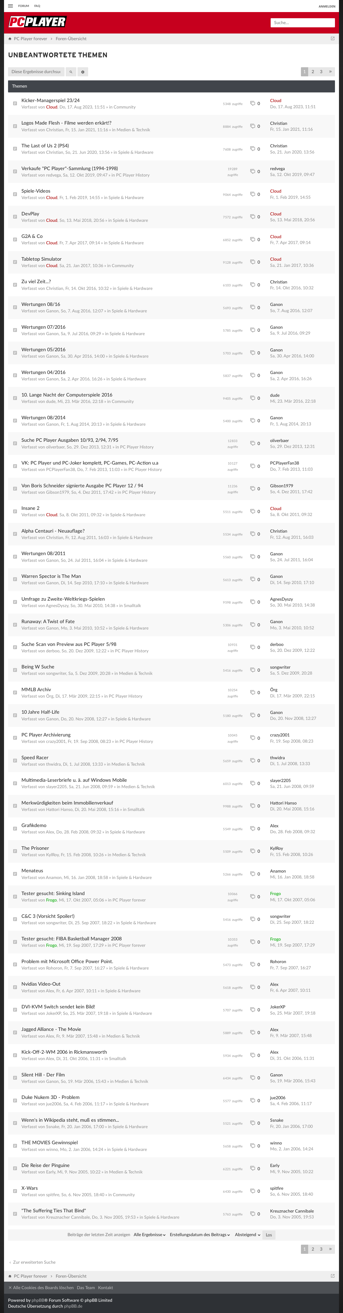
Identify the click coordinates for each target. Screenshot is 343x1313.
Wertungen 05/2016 (43, 349)
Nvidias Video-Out (41, 984)
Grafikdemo (33, 825)
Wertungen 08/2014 (43, 418)
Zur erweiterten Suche (31, 1262)
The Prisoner (35, 848)
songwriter (56, 673)
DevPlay (30, 214)
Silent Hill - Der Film (43, 1075)
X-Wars (29, 1188)
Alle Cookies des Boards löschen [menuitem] (41, 1288)
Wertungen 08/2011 (43, 553)
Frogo (51, 900)
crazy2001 (56, 741)
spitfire (52, 1195)
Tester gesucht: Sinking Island (53, 893)
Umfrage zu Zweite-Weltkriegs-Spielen (63, 599)
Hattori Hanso (59, 809)
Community (125, 107)
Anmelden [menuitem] (327, 6)
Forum (23, 6)
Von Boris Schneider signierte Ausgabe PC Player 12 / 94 (82, 486)
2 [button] (313, 72)
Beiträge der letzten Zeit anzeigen (117, 1235)
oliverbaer (55, 447)
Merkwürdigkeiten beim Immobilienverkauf (67, 803)
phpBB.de (73, 1306)
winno (52, 1149)
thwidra (53, 764)
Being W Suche (37, 667)
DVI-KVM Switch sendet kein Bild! (58, 1007)
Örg (49, 696)
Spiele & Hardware (135, 152)
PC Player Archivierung (45, 735)
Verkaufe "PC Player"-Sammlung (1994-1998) (69, 168)
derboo (52, 651)
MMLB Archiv (36, 689)
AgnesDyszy (57, 606)
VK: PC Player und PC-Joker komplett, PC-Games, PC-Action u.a (89, 463)
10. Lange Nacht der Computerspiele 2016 (66, 395)
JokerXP (53, 1013)
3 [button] (321, 72)
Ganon (52, 311)
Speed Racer (35, 757)
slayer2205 (56, 787)
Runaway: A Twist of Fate (48, 621)
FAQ (37, 6)
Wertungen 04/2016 (43, 372)
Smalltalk (132, 606)
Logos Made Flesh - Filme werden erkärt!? (66, 123)
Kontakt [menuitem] (105, 1288)
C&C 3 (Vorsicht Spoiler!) (47, 916)
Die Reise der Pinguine (45, 1165)
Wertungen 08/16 (40, 304)
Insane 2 (30, 508)
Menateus (32, 871)
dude (50, 401)
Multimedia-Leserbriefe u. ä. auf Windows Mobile (74, 780)
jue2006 (53, 1104)
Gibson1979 (57, 492)
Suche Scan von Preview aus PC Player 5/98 (68, 644)
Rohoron (54, 968)
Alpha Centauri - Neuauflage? (53, 531)
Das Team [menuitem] (86, 1288)
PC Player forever (129, 900)
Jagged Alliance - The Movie (51, 1029)
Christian (54, 130)
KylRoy (52, 855)
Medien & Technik (133, 130)
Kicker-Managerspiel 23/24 (50, 100)
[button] (330, 71)
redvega (53, 175)
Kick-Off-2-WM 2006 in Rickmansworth (64, 1052)
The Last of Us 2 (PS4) (45, 146)
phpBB (38, 1300)
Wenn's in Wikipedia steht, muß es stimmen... (70, 1120)
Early (50, 1172)
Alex (50, 832)
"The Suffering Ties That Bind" (53, 1211)
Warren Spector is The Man (51, 576)
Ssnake (52, 1127)
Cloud (51, 107)
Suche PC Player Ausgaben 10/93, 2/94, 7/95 (69, 440)
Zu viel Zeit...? (36, 281)
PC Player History (133, 175)
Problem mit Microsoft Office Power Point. (67, 961)
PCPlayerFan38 (60, 469)
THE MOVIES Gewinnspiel (49, 1142)
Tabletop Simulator (41, 259)
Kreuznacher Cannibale (68, 1217)
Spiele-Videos (35, 191)
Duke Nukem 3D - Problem (50, 1097)
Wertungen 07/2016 (43, 327)
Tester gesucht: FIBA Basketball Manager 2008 (71, 939)
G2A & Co (32, 236)
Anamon (54, 878)
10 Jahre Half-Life (40, 712)
